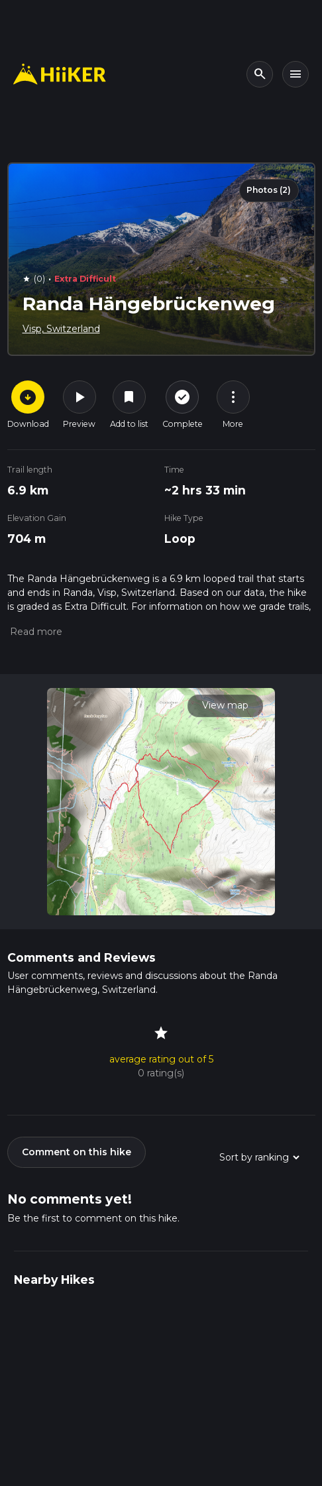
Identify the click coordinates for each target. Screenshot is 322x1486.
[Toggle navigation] (295, 74)
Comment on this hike (76, 1152)
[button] (34, 632)
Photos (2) (268, 190)
